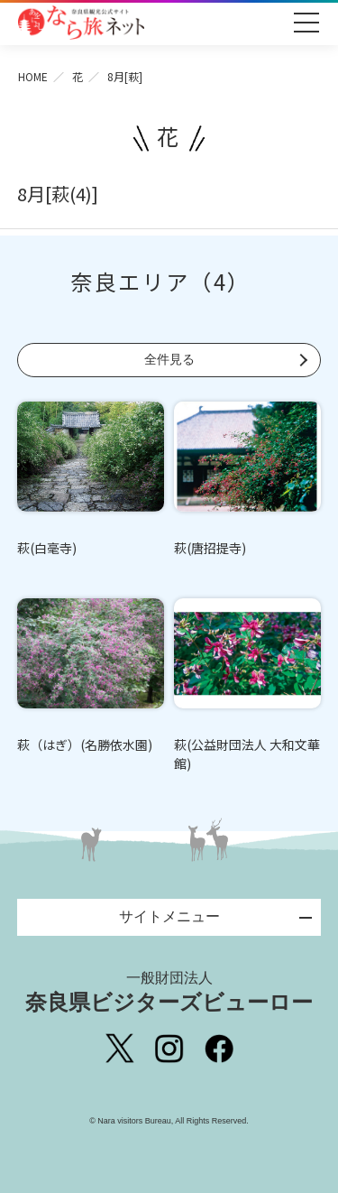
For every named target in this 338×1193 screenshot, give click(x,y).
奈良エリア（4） (160, 281)
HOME (33, 76)
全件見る (169, 359)
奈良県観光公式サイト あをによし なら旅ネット (81, 22)
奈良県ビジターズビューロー (169, 991)
